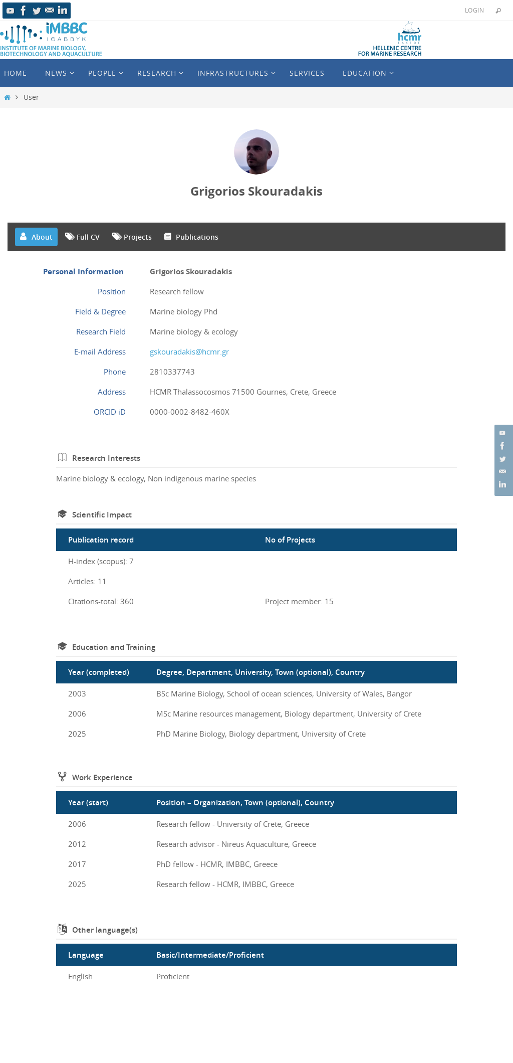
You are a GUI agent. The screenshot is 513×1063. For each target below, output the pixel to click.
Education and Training (113, 647)
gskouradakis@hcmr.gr (189, 351)
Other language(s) (105, 930)
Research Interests (106, 458)
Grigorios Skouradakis (256, 191)
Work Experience (102, 777)
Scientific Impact (102, 514)
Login (474, 10)
